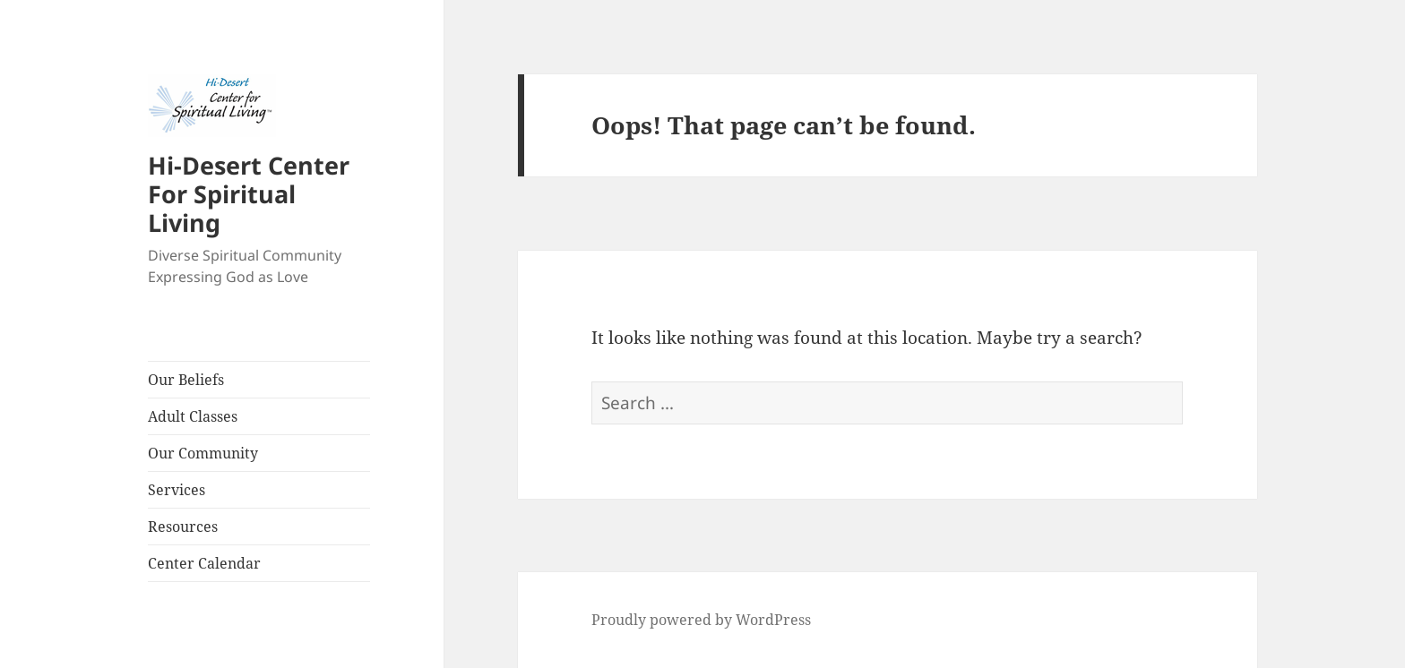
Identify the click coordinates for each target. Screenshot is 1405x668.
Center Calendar (204, 563)
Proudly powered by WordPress (701, 619)
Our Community (203, 453)
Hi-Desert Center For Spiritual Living (248, 194)
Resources (183, 526)
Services (176, 490)
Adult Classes (192, 416)
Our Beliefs (186, 380)
